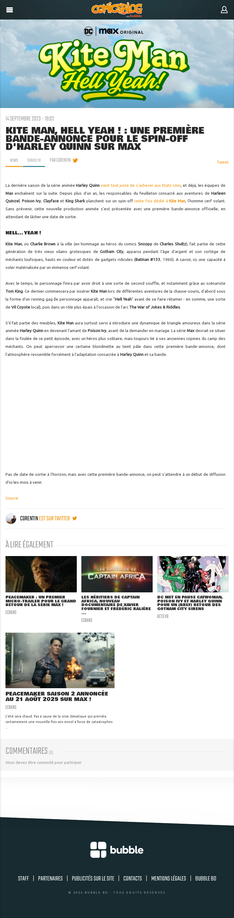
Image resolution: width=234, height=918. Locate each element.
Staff (23, 881)
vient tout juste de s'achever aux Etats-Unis (141, 185)
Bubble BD (205, 881)
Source (11, 498)
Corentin (22, 519)
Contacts (132, 881)
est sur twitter (58, 519)
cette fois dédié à (159, 200)
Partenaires (50, 881)
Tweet (223, 162)
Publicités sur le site (93, 881)
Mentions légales (168, 881)
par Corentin (62, 160)
